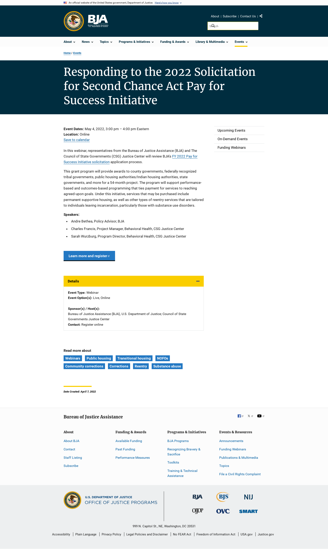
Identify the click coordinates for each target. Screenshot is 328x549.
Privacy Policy (111, 534)
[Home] (97, 21)
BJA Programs (178, 441)
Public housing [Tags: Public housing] (99, 358)
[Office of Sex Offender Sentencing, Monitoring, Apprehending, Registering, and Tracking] (248, 510)
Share (262, 17)
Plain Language (85, 534)
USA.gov (246, 534)
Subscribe (230, 16)
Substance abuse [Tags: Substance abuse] (167, 366)
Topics (224, 466)
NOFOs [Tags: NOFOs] (162, 358)
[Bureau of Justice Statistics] (223, 500)
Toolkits (173, 462)
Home (67, 53)
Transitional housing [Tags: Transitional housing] (134, 358)
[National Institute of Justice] (248, 495)
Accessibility (61, 534)
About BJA (71, 441)
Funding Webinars (232, 449)
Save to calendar (77, 140)
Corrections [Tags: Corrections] (119, 366)
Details (73, 281)
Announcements (231, 441)
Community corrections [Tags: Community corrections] (84, 366)
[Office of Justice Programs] (74, 21)
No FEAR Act (182, 534)
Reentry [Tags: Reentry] (141, 366)
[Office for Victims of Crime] (223, 511)
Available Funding (128, 441)
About (215, 16)
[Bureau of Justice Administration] (197, 495)
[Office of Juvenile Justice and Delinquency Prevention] (197, 512)
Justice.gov (266, 534)
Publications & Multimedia (238, 458)
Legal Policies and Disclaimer (147, 534)
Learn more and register (89, 256)
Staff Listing (73, 458)
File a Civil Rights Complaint (240, 474)
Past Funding (125, 449)
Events (77, 53)
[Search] (233, 26)
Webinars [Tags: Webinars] (72, 358)
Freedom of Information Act (215, 534)
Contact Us (248, 16)
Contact (69, 449)
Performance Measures (132, 458)
